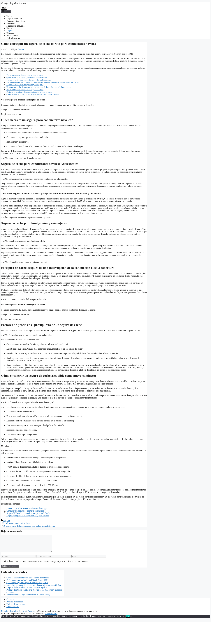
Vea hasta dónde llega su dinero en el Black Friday (28, 598)
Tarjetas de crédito (14, 18)
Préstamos (10, 23)
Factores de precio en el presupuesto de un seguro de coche (29, 92)
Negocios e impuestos (15, 26)
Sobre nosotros (12, 610)
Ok (127, 619)
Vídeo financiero (13, 38)
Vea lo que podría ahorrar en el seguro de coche (24, 75)
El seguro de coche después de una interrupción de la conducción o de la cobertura (38, 87)
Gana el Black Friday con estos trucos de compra (27, 581)
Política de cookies (14, 605)
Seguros (9, 31)
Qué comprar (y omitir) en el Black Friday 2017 (27, 586)
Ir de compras (12, 35)
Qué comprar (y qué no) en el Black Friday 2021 (27, 583)
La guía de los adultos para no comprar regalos (26, 590)
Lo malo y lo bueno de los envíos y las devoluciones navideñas (33, 588)
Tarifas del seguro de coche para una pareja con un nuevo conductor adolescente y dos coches (42, 82)
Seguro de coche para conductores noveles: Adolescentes (28, 80)
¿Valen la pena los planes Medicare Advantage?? (27, 508)
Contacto (10, 602)
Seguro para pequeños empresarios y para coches (27, 516)
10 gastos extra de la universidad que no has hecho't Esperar (29, 526)
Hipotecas (10, 33)
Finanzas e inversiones (16, 21)
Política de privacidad (15, 607)
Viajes (9, 16)
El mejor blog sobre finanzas (13, 3)
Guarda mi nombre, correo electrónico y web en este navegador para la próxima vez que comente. (46, 564)
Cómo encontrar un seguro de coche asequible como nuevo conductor (33, 94)
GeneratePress (51, 617)
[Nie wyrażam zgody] (131, 620)
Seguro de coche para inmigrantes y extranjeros (24, 85)
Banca (9, 28)
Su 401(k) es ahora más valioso (16, 523)
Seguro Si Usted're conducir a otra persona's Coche (28, 513)
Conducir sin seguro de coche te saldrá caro (25, 511)
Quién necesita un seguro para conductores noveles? (26, 77)
